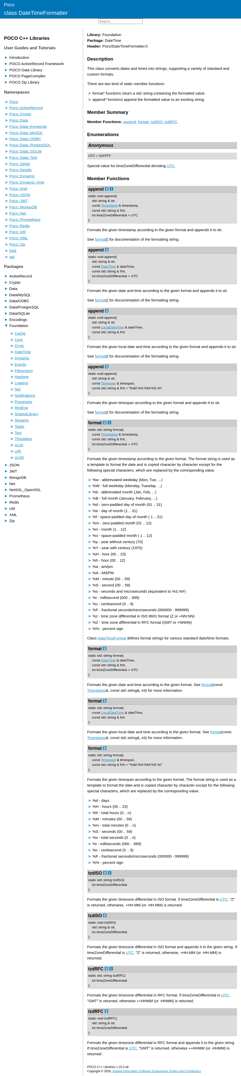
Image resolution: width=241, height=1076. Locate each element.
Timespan (108, 383)
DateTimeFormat (112, 638)
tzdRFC (171, 122)
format (143, 122)
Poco (9, 4)
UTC (91, 156)
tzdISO (156, 122)
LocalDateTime (112, 327)
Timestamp (109, 205)
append (129, 122)
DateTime (108, 266)
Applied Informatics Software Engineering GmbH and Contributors (156, 1071)
